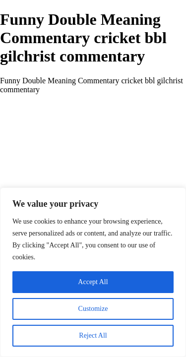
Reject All (93, 335)
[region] (93, 272)
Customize (93, 308)
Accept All (93, 282)
